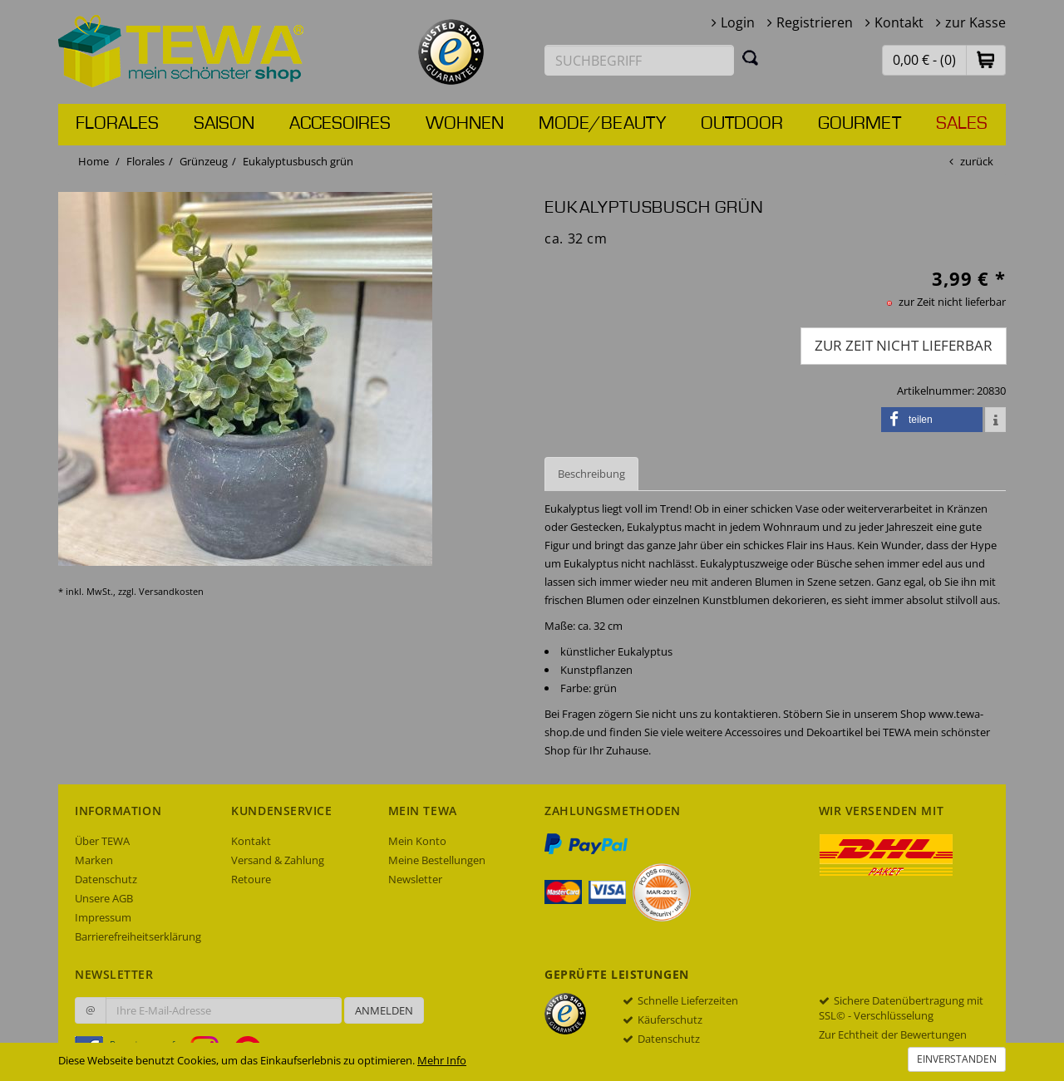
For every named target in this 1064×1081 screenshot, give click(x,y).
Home (93, 161)
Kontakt (899, 22)
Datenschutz (106, 879)
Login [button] (738, 22)
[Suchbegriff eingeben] (639, 60)
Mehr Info (441, 1060)
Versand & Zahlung (277, 860)
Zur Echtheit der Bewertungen (893, 1034)
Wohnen (465, 124)
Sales (962, 124)
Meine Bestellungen (436, 860)
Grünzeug (204, 161)
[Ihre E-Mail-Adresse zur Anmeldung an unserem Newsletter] (224, 1010)
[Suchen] (750, 57)
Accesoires (340, 124)
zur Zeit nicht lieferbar (904, 345)
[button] (986, 59)
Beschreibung (591, 473)
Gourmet (859, 124)
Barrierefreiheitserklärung (138, 936)
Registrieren (814, 22)
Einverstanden (957, 1059)
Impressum (103, 917)
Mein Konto (417, 840)
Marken (94, 860)
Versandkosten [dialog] (171, 591)
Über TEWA (102, 840)
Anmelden (384, 1010)
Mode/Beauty (602, 124)
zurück (976, 161)
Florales (117, 124)
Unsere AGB (104, 898)
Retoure (251, 879)
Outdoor (742, 124)
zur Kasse (975, 22)
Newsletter (415, 879)
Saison (224, 124)
